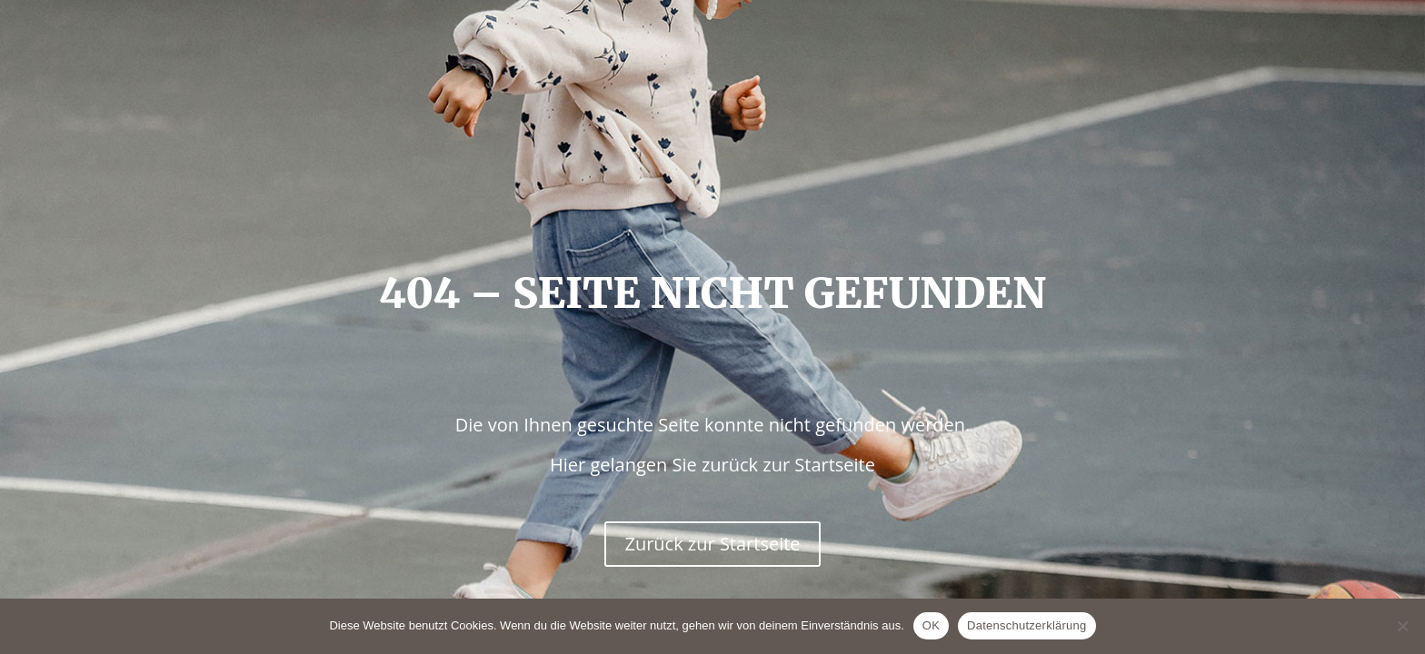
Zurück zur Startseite (712, 543)
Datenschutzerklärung (1026, 625)
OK (931, 625)
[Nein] (1402, 626)
